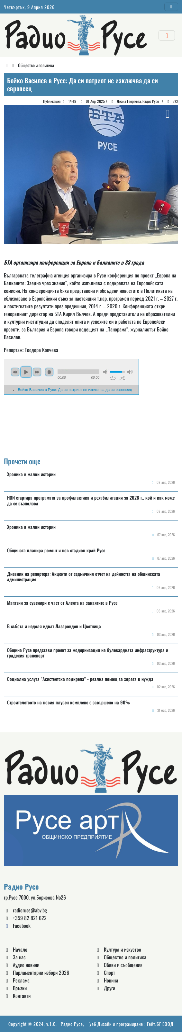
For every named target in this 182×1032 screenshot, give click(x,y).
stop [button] (49, 371)
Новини (106, 980)
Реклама (17, 980)
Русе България (91, 426)
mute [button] (106, 371)
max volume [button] (130, 371)
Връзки (15, 988)
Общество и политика (36, 65)
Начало (15, 949)
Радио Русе (72, 1023)
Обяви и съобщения (118, 965)
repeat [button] (113, 378)
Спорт (105, 972)
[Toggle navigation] (171, 7)
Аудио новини (21, 965)
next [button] (36, 371)
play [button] (26, 372)
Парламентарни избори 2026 (36, 972)
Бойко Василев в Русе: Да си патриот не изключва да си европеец (75, 390)
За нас (15, 957)
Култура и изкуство (118, 949)
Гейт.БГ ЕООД (160, 1023)
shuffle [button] (122, 378)
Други (105, 988)
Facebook (17, 925)
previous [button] (15, 371)
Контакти (17, 996)
